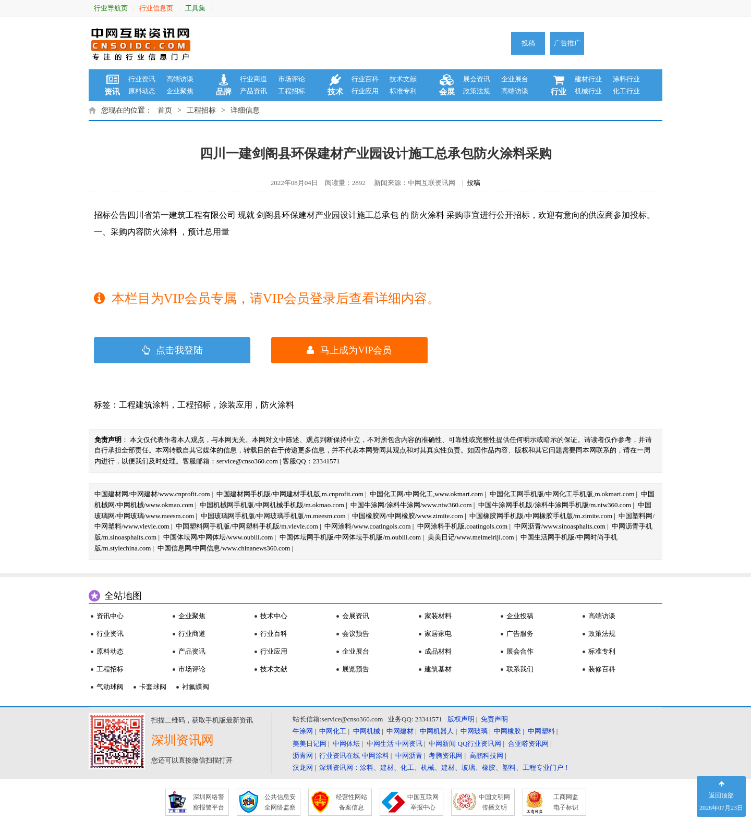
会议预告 (355, 633)
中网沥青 (408, 755)
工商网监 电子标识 (565, 802)
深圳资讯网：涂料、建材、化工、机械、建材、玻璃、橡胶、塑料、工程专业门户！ (444, 767)
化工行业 (626, 91)
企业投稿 (520, 616)
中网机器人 (437, 731)
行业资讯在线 (339, 755)
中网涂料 (375, 755)
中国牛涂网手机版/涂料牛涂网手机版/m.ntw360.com (554, 505)
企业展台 (514, 79)
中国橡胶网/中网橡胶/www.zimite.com (407, 516)
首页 (165, 110)
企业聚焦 (179, 91)
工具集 (195, 8)
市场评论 (291, 79)
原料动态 (141, 91)
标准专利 (403, 91)
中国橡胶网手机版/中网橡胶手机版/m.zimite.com (540, 516)
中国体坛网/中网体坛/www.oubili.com (218, 537)
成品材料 (438, 651)
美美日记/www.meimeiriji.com (471, 537)
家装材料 (438, 616)
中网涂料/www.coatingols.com (367, 526)
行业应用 (365, 91)
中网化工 (332, 731)
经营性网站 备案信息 (351, 802)
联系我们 (520, 669)
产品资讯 (253, 91)
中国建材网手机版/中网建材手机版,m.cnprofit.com (290, 494)
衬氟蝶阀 (195, 687)
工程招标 (291, 91)
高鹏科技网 (486, 755)
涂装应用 (235, 404)
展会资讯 (476, 79)
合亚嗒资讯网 (528, 743)
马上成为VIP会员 (349, 350)
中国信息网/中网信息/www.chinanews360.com (224, 548)
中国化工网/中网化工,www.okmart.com (426, 494)
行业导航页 (111, 8)
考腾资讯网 (446, 755)
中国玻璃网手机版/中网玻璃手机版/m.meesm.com (273, 516)
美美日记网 (309, 743)
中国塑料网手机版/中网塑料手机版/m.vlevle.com (247, 526)
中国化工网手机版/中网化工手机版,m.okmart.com (562, 494)
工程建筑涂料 (144, 404)
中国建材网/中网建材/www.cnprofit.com (152, 494)
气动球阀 (110, 687)
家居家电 (438, 633)
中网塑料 (541, 731)
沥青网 (303, 755)
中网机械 (366, 731)
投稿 (528, 43)
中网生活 (380, 743)
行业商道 (253, 79)
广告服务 (520, 633)
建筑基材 (438, 669)
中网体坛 (346, 743)
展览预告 (355, 669)
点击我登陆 (172, 350)
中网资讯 (408, 743)
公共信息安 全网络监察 (280, 802)
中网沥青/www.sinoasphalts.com (559, 526)
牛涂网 (303, 731)
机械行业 (588, 91)
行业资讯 (141, 79)
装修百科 (601, 669)
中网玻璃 (474, 731)
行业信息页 (156, 8)
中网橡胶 (507, 731)
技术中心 (273, 616)
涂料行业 (626, 79)
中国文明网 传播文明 (494, 802)
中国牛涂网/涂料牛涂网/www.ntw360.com (410, 505)
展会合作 (520, 651)
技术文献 (403, 79)
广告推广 (567, 43)
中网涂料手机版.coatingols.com (462, 526)
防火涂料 (277, 404)
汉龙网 (303, 767)
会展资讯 (355, 616)
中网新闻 (442, 743)
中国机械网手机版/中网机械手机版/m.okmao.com (272, 505)
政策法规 (476, 91)
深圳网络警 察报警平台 (208, 802)
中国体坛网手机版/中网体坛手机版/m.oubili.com (350, 537)
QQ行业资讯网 (480, 743)
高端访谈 (179, 79)
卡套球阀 (152, 687)
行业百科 (365, 79)
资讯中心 (110, 616)
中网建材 (400, 731)
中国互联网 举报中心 (423, 802)
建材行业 (588, 79)
